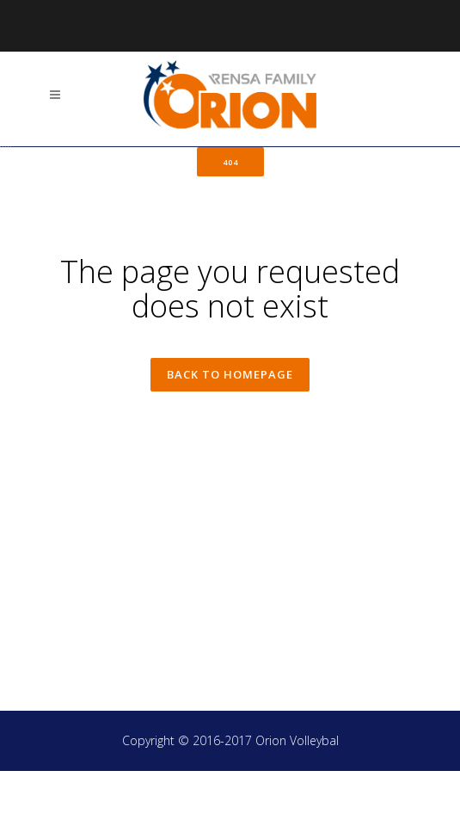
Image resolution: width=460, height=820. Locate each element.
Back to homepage (230, 425)
